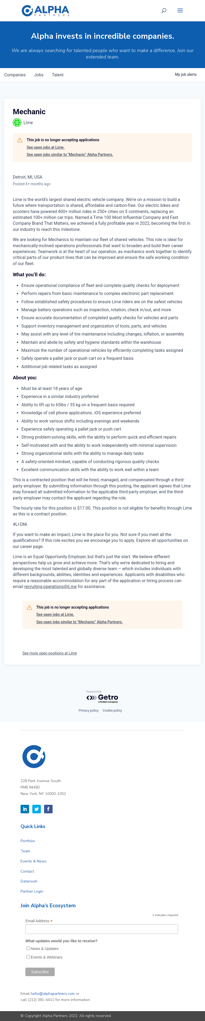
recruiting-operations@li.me (50, 586)
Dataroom (29, 881)
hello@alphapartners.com (53, 993)
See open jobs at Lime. (46, 147)
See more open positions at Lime (49, 653)
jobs (39, 74)
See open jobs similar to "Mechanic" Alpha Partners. (70, 154)
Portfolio (28, 840)
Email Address (39, 921)
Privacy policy (88, 710)
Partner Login (32, 891)
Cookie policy (112, 710)
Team (25, 851)
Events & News (34, 861)
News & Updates (44, 949)
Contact (27, 871)
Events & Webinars (46, 957)
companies (15, 74)
